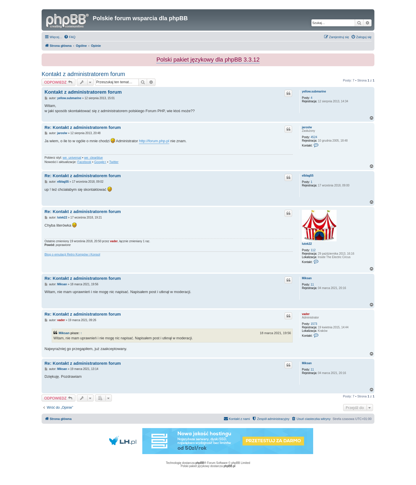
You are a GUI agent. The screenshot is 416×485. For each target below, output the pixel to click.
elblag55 (307, 175)
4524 (314, 137)
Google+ (100, 162)
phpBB (200, 462)
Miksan (307, 278)
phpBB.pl (229, 466)
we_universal (72, 157)
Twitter (113, 162)
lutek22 (307, 243)
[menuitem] (69, 37)
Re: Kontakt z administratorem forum (82, 127)
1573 (314, 323)
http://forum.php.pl (154, 141)
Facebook (84, 162)
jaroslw (307, 127)
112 (313, 250)
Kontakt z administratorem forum (83, 74)
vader (114, 241)
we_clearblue (93, 157)
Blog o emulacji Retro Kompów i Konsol (72, 254)
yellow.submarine (314, 91)
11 (312, 284)
